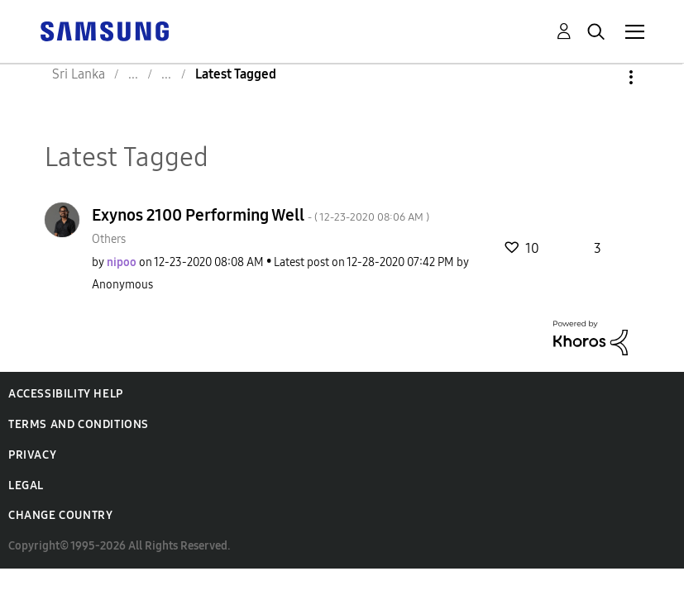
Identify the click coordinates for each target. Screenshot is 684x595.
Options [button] (603, 77)
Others (109, 239)
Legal (26, 485)
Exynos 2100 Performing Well (260, 215)
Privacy (32, 455)
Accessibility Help (65, 394)
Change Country (60, 515)
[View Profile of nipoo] (121, 262)
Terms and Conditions (78, 424)
